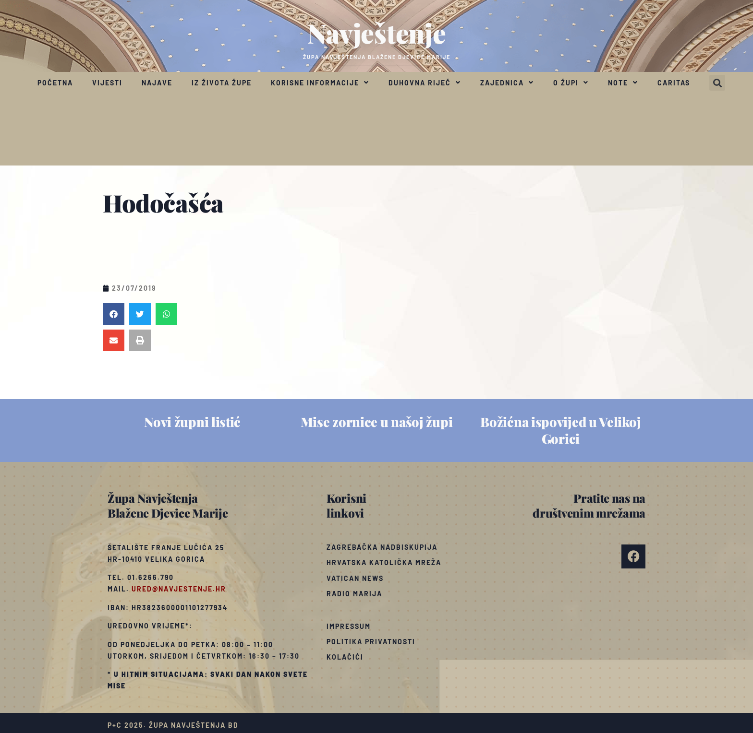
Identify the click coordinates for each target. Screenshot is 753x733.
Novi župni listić (192, 421)
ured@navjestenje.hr (179, 589)
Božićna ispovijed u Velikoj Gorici (560, 430)
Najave (157, 83)
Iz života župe (222, 83)
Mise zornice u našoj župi (377, 421)
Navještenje (376, 32)
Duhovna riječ (425, 82)
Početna (55, 83)
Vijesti (107, 83)
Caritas (673, 83)
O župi (571, 82)
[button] (717, 83)
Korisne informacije (320, 82)
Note (623, 82)
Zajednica (507, 82)
